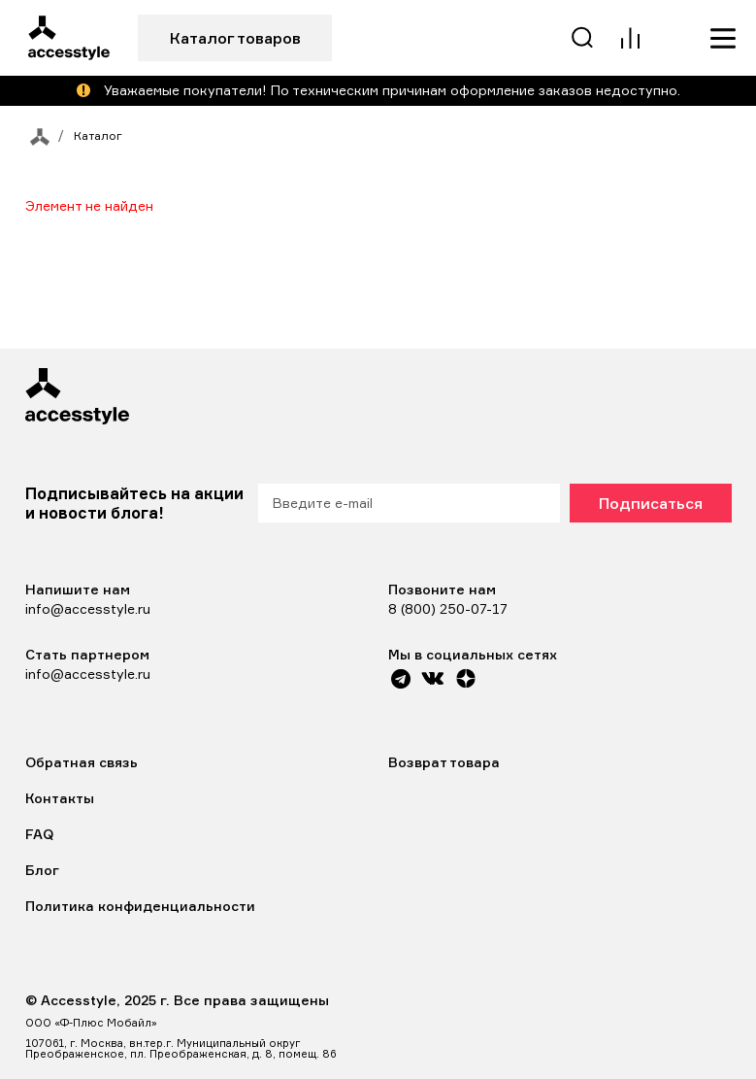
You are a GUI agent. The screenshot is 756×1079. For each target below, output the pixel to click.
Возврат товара (444, 762)
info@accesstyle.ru (87, 608)
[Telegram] (401, 678)
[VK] (431, 678)
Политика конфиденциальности (140, 905)
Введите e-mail (323, 502)
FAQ (39, 834)
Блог (42, 869)
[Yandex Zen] (465, 678)
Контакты (59, 798)
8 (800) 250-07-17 (448, 608)
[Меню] (723, 37)
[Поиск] (583, 37)
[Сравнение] (629, 37)
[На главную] (35, 136)
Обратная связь (81, 762)
